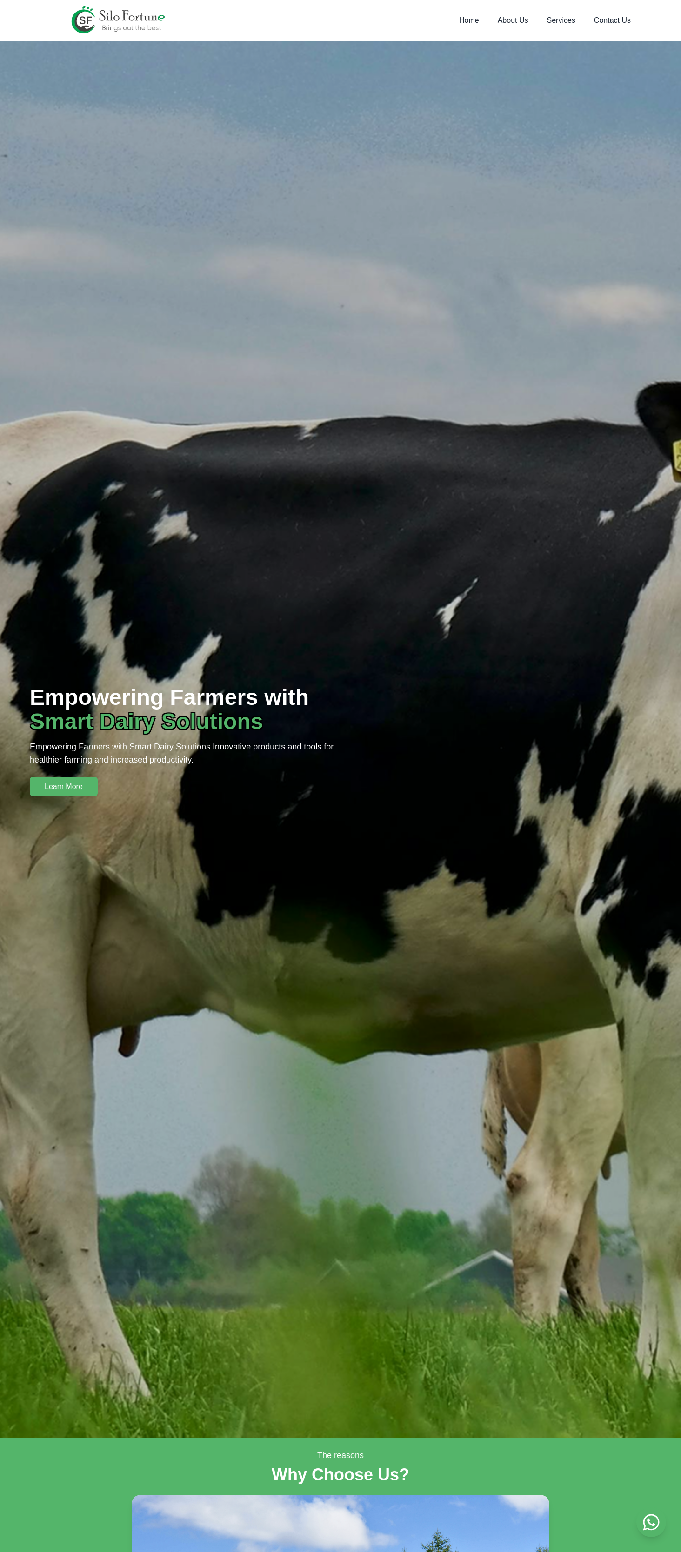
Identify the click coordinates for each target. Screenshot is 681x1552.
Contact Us (612, 20)
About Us (513, 20)
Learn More (64, 786)
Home (469, 20)
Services (561, 20)
